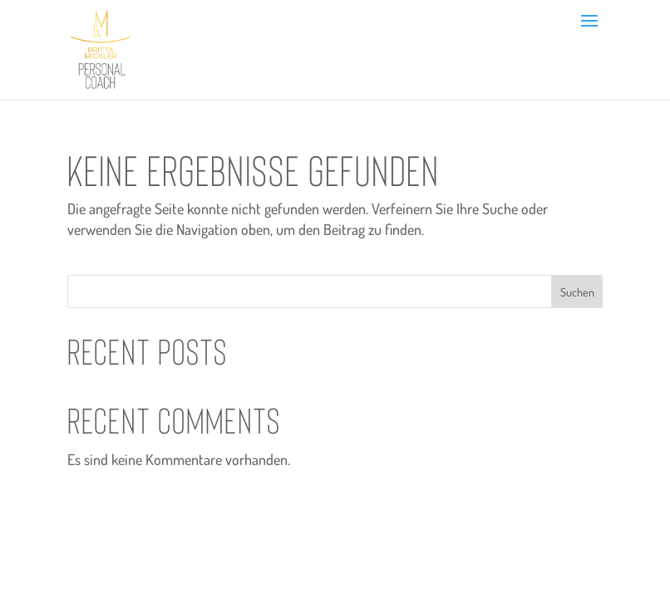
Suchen (577, 292)
